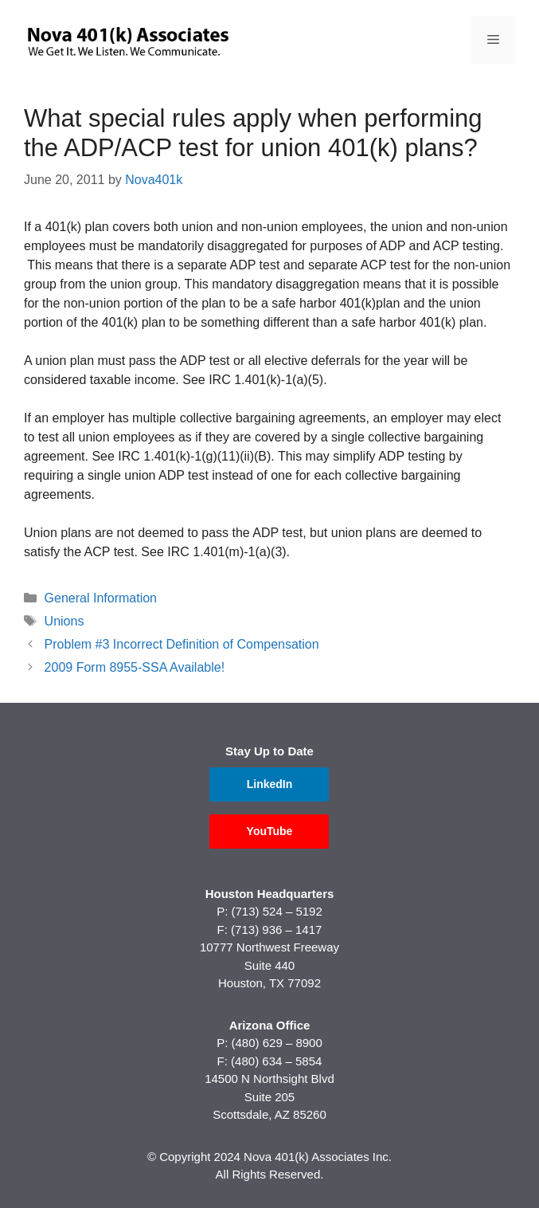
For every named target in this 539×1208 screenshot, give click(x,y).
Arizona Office (270, 1025)
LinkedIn (270, 784)
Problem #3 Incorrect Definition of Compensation (182, 644)
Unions (64, 621)
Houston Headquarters (269, 893)
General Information (101, 598)
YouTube (270, 831)
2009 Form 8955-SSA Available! (135, 667)
